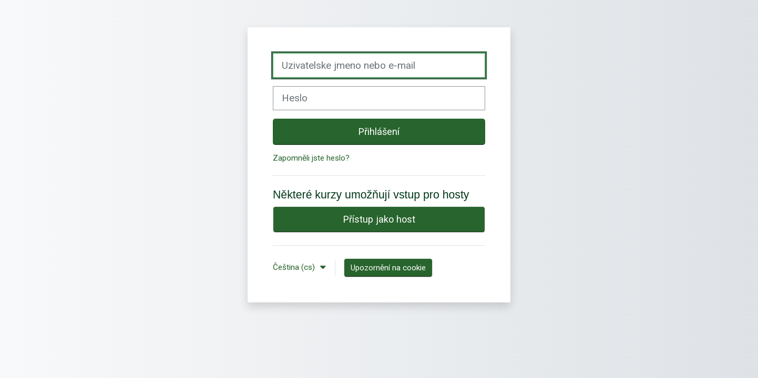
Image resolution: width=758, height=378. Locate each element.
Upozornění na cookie (388, 267)
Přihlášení (379, 131)
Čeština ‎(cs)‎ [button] (295, 267)
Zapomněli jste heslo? (311, 158)
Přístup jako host (379, 219)
